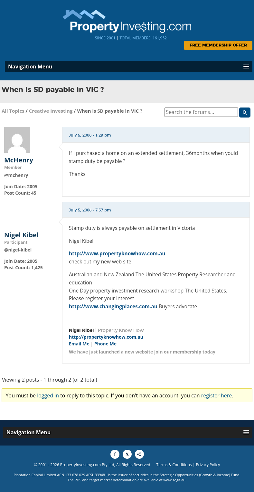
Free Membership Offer (218, 45)
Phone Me (105, 344)
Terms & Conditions (174, 464)
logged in (48, 395)
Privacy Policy (208, 464)
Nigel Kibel (21, 235)
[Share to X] (127, 454)
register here (216, 395)
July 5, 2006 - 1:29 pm (90, 135)
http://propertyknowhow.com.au (106, 337)
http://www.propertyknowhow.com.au (117, 253)
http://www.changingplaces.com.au (113, 306)
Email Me (79, 344)
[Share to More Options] (139, 454)
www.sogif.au (175, 479)
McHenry (18, 160)
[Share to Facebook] (114, 454)
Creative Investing (51, 111)
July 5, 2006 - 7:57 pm (90, 210)
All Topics (13, 111)
